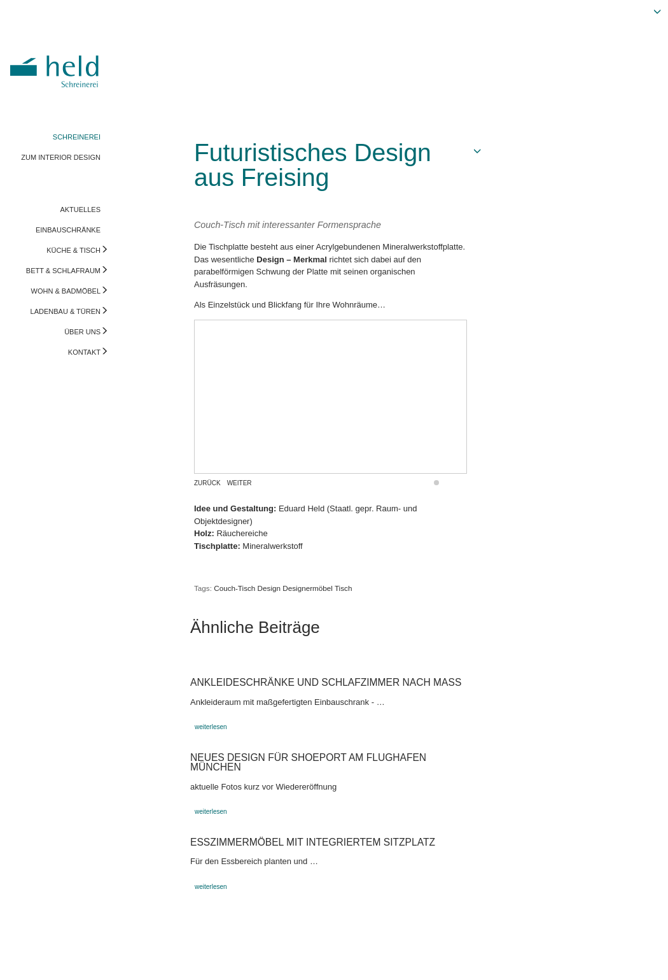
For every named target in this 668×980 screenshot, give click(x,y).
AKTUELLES (80, 209)
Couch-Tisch (234, 588)
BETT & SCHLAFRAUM (63, 270)
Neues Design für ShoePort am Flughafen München (308, 762)
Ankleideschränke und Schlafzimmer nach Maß (325, 682)
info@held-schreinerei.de (182, 958)
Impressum (30, 958)
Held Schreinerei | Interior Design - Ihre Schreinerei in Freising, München (56, 62)
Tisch (343, 588)
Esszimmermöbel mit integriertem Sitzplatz (312, 842)
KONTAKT (84, 352)
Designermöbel (307, 588)
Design (269, 588)
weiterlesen (211, 726)
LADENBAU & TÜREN (66, 311)
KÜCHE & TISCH (73, 250)
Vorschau (594, 958)
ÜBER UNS (82, 332)
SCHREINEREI (77, 137)
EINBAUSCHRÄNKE (68, 230)
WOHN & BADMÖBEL (66, 291)
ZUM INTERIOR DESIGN (61, 157)
